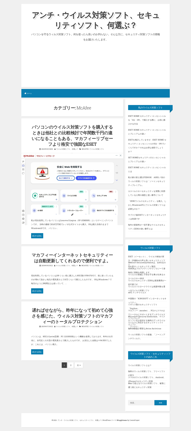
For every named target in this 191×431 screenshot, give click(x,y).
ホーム (28, 93)
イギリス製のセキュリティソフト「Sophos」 (142, 305)
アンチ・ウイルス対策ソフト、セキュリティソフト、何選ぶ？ (95, 20)
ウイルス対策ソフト (97, 148)
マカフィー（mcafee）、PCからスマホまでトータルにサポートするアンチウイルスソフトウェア (146, 311)
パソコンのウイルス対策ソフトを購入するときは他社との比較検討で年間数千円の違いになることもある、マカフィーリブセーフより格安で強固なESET (72, 135)
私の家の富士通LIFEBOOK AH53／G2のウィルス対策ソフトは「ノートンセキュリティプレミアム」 (146, 181)
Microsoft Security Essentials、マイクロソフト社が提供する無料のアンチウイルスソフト (146, 317)
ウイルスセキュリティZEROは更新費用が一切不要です (147, 281)
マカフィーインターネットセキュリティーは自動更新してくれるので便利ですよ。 (72, 257)
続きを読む (37, 235)
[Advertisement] (95, 61)
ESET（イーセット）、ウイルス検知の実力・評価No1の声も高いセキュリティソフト (146, 257)
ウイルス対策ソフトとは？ (140, 365)
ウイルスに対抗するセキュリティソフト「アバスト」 (145, 323)
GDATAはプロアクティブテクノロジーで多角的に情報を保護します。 (146, 269)
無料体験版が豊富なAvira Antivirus (144, 328)
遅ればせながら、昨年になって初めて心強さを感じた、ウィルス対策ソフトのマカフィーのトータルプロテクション (72, 315)
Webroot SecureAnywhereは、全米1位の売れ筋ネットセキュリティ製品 (147, 263)
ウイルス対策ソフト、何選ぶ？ (67, 148)
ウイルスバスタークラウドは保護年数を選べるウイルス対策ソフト (146, 287)
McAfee (85, 148)
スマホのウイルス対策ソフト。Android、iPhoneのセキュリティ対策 (146, 378)
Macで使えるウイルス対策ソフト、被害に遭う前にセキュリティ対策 (146, 384)
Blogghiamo (122, 420)
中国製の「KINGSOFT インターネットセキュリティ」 (147, 299)
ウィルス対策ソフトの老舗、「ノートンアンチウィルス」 (146, 335)
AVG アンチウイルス (137, 292)
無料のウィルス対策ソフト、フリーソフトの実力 (146, 372)
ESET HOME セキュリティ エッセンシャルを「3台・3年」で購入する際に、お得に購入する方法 (147, 120)
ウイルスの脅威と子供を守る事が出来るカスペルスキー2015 (146, 275)
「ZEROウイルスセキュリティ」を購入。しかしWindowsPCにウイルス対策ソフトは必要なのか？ (147, 205)
